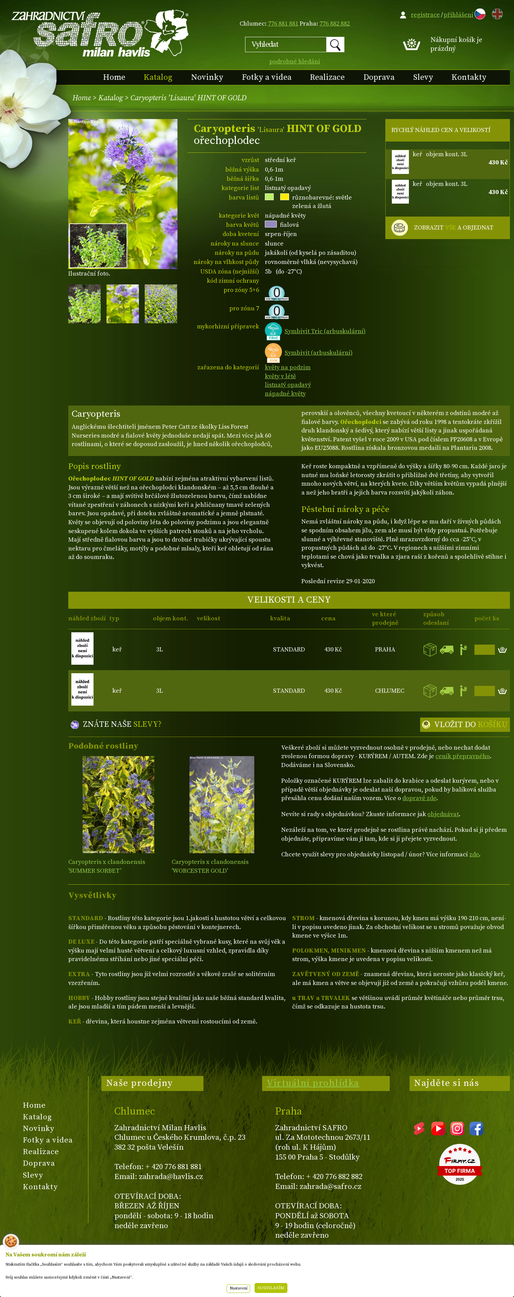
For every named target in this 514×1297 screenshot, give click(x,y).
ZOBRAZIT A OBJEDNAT (454, 227)
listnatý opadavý (288, 385)
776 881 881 (283, 24)
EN (496, 13)
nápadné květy (285, 394)
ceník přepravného (463, 756)
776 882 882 (334, 24)
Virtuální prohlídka (313, 1083)
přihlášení (458, 15)
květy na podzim (288, 367)
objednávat (443, 814)
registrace (425, 15)
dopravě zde (419, 798)
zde (474, 854)
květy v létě (280, 376)
